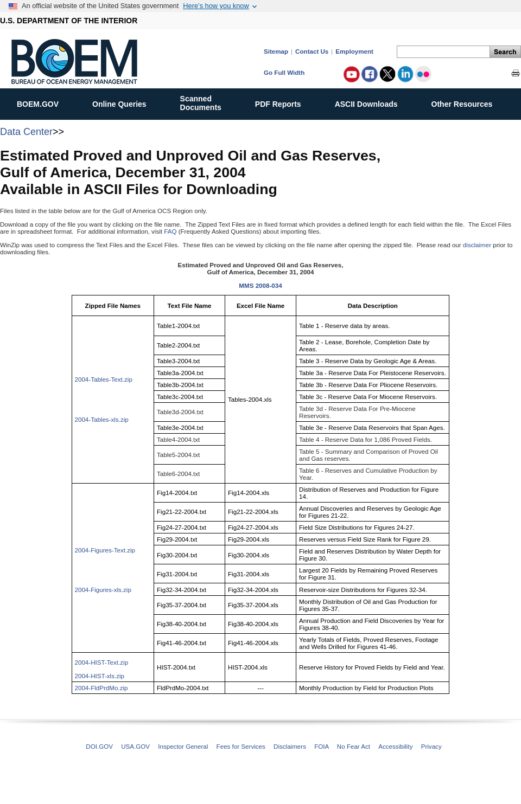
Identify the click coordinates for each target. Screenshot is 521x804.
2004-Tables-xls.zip (102, 419)
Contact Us (311, 51)
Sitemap (276, 51)
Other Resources (467, 101)
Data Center (26, 131)
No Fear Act (353, 746)
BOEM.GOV (43, 101)
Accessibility (395, 746)
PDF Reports (284, 101)
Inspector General (183, 746)
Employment (354, 51)
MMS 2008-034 (260, 285)
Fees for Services (241, 746)
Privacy (431, 746)
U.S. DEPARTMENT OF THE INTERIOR (68, 20)
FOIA (321, 746)
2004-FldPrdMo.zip (101, 687)
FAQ (170, 231)
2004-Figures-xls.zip (103, 589)
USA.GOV (135, 746)
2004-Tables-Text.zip (103, 379)
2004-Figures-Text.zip (105, 550)
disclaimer (477, 244)
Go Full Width (284, 72)
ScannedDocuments (206, 103)
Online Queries (125, 101)
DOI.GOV (99, 746)
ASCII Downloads (372, 101)
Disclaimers (290, 746)
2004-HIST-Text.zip (102, 662)
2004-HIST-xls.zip (100, 675)
